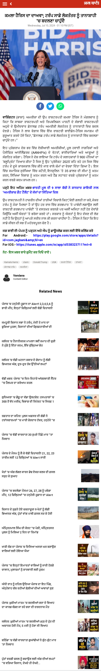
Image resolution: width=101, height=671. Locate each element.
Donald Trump (40, 262)
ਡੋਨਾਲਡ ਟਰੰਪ (9, 267)
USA (54, 262)
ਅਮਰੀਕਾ (23, 267)
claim (26, 262)
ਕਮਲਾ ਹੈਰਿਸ (66, 262)
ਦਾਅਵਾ (78, 262)
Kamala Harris (11, 262)
